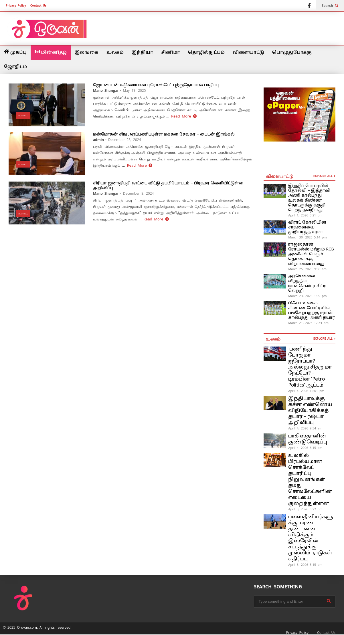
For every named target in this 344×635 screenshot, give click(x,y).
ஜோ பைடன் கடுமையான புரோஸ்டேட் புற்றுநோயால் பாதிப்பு (156, 85)
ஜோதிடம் (15, 67)
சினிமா (170, 52)
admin (98, 140)
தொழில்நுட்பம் (206, 52)
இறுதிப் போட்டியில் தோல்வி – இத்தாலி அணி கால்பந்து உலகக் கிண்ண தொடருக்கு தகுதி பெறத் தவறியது (309, 198)
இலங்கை (86, 52)
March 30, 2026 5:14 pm (307, 237)
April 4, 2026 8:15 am (305, 448)
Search (330, 5)
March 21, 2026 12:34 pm (308, 323)
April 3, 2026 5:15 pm (305, 565)
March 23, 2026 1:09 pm (307, 296)
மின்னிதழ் (51, 52)
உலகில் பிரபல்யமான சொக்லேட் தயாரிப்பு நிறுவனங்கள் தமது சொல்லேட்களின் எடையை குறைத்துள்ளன (310, 480)
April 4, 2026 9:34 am (305, 428)
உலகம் (115, 52)
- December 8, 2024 (137, 193)
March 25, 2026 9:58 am (307, 269)
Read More (184, 116)
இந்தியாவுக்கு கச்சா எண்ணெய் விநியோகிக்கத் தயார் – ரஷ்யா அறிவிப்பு (310, 411)
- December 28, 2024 (123, 140)
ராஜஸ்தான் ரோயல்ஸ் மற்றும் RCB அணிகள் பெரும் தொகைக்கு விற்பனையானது (311, 254)
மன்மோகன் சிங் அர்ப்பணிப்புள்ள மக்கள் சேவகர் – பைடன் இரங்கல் (164, 134)
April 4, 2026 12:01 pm (306, 391)
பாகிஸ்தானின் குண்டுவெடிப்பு (307, 439)
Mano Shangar (106, 90)
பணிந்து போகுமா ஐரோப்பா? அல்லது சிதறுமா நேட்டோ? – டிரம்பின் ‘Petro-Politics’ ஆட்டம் (310, 367)
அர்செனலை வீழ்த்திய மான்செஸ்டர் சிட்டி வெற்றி (307, 283)
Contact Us (38, 5)
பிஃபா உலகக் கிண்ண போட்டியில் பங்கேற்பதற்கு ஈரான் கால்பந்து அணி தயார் (311, 310)
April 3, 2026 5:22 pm (305, 509)
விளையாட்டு (248, 52)
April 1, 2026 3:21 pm (305, 215)
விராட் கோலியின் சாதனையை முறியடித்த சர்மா (307, 227)
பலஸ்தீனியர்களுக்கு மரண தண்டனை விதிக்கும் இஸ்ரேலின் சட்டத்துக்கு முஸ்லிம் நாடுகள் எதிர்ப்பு (310, 538)
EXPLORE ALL (324, 176)
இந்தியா (142, 52)
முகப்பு (15, 52)
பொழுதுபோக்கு (292, 52)
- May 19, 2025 (133, 90)
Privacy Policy (16, 5)
